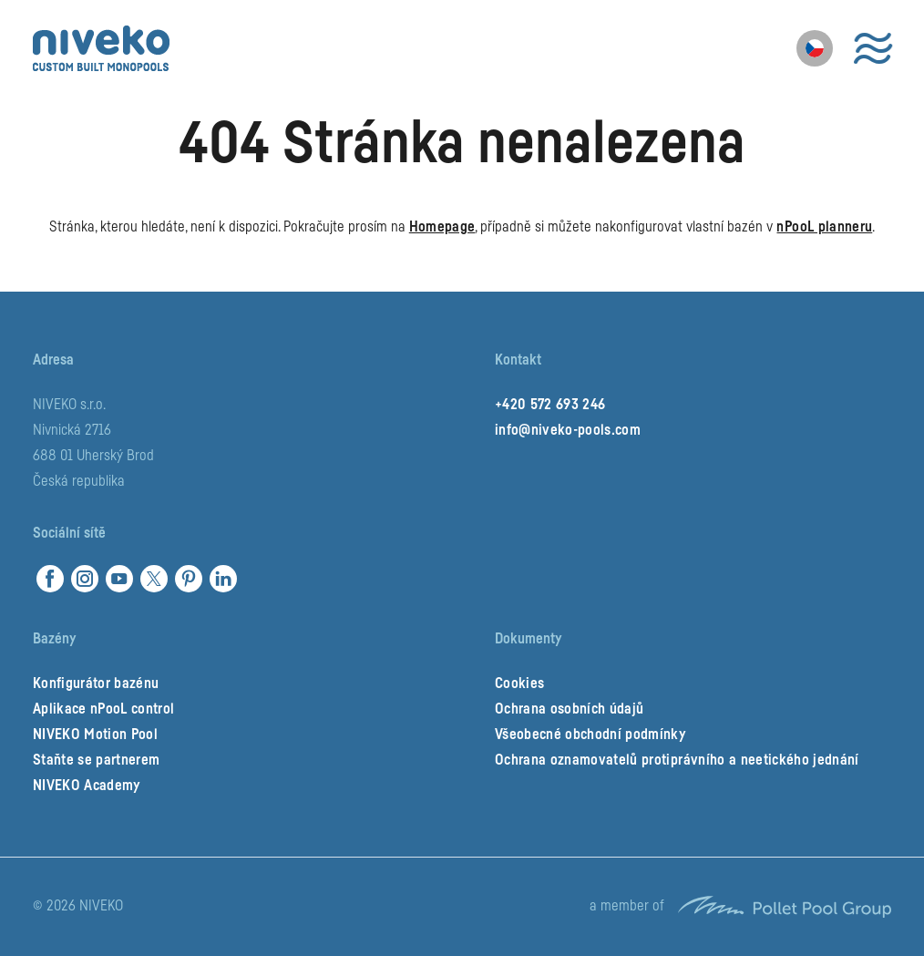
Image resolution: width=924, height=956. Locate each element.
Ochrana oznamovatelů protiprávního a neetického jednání (677, 760)
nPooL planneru (824, 227)
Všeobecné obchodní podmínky (590, 734)
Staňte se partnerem (96, 760)
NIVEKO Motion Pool (95, 734)
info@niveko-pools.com (568, 430)
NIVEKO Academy (86, 785)
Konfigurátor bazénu (96, 683)
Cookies (519, 683)
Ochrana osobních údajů (569, 709)
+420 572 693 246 (550, 404)
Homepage (442, 227)
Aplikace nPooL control (103, 709)
